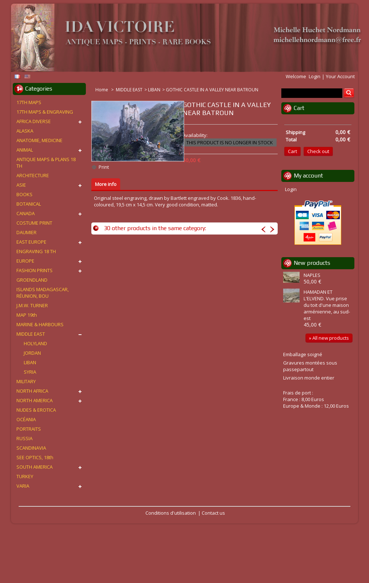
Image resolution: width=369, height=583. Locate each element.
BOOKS (24, 194)
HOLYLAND (35, 343)
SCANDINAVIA (31, 448)
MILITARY (26, 381)
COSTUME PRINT (34, 223)
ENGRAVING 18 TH (36, 251)
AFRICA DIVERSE (33, 121)
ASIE (21, 185)
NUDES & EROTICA (36, 410)
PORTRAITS (28, 429)
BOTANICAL (28, 204)
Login (314, 76)
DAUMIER (26, 232)
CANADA (25, 213)
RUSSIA (24, 438)
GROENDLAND (31, 280)
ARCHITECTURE (32, 175)
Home (102, 90)
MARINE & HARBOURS (40, 324)
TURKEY (24, 476)
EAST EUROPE (31, 242)
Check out (318, 151)
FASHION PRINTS (34, 270)
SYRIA (30, 372)
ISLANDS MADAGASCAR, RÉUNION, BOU (42, 292)
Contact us (213, 513)
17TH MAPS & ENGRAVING (44, 111)
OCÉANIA (26, 419)
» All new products (329, 338)
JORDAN (32, 353)
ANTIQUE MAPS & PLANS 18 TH (46, 162)
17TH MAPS (28, 102)
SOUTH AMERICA (34, 467)
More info (106, 184)
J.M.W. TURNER (32, 305)
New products (312, 262)
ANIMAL (24, 149)
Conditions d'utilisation (170, 513)
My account (308, 175)
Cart (299, 107)
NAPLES (312, 275)
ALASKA (24, 130)
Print (104, 167)
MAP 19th (26, 315)
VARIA (22, 486)
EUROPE (25, 261)
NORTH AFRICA (32, 391)
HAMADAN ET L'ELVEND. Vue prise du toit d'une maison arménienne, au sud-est (327, 305)
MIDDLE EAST (129, 90)
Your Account (340, 76)
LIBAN (154, 90)
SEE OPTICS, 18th (34, 457)
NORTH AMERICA (34, 400)
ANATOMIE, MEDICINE (39, 140)
